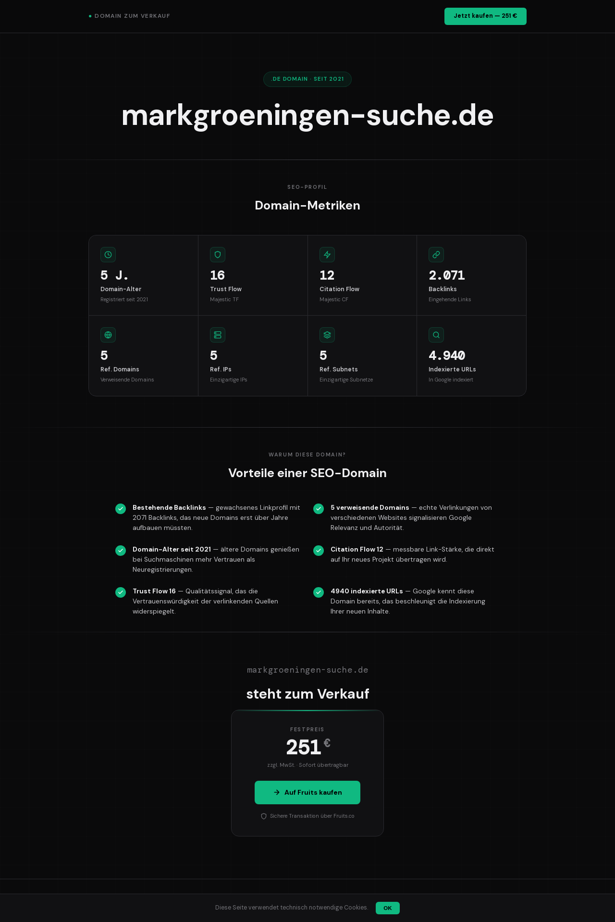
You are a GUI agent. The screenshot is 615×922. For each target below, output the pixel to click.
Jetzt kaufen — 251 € (485, 16)
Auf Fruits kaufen (307, 792)
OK (387, 908)
